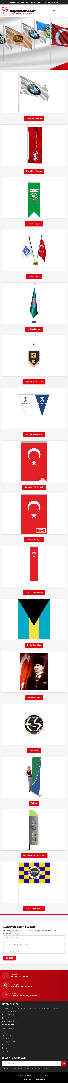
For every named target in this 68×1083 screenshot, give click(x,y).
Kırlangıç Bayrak (34, 224)
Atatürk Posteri (34, 698)
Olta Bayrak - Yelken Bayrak (34, 856)
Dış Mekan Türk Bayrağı (34, 487)
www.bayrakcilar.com (11, 1021)
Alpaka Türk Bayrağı (34, 540)
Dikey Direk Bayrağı (34, 171)
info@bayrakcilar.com (21, 986)
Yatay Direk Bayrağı (34, 119)
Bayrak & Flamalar (8, 1029)
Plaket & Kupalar (7, 1035)
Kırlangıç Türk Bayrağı (34, 592)
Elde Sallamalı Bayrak (34, 908)
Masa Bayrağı (34, 276)
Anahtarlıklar (6, 1038)
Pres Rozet (34, 750)
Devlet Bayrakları (34, 645)
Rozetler (4, 1032)
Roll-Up (34, 803)
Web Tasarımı (29, 1079)
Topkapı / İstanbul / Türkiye (24, 995)
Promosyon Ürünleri (8, 1042)
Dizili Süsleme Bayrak (34, 434)
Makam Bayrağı (34, 329)
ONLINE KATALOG (51, 2)
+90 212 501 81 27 (19, 976)
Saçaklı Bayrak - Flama (34, 382)
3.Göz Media (40, 1079)
